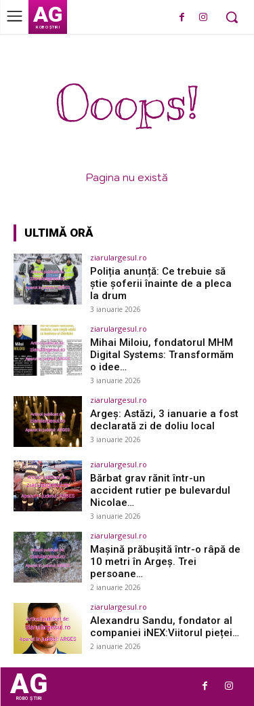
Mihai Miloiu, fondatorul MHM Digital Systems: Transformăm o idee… (162, 354)
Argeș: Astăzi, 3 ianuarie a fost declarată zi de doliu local (164, 420)
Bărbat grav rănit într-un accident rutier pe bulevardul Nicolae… (160, 490)
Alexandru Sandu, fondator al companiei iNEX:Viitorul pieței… (164, 626)
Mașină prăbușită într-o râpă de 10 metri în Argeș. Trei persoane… (165, 561)
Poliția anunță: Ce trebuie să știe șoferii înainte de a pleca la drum (161, 283)
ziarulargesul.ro (118, 257)
